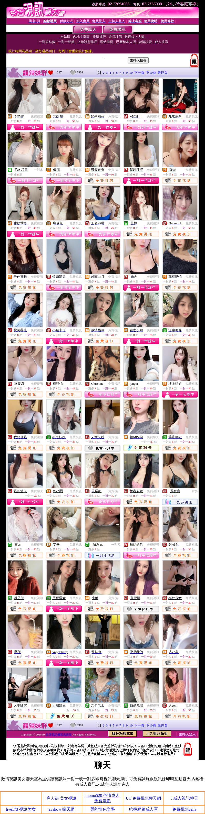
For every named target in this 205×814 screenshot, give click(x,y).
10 (131, 72)
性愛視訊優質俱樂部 (58, 734)
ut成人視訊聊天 (184, 798)
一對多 (38, 170)
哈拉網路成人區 (143, 809)
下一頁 (139, 72)
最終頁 (163, 72)
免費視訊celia (184, 809)
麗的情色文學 (102, 809)
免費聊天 (153, 437)
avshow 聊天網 (62, 809)
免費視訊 (37, 116)
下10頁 (151, 72)
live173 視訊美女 (21, 809)
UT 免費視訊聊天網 (143, 798)
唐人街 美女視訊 (61, 798)
